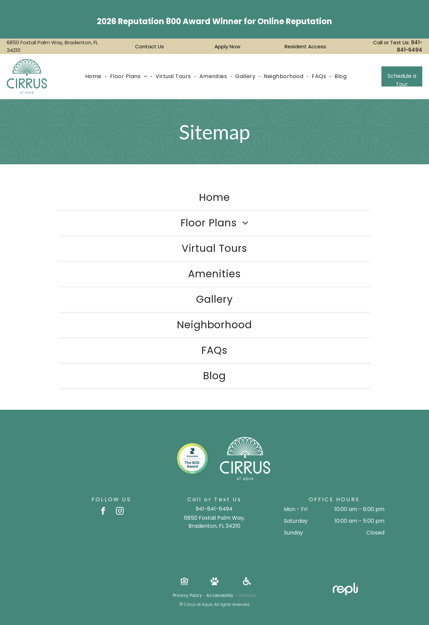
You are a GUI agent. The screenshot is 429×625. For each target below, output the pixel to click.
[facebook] (103, 511)
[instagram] (120, 511)
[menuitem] (94, 76)
